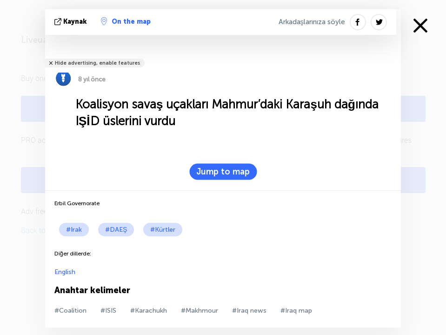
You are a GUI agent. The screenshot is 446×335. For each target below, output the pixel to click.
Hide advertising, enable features (97, 63)
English (64, 272)
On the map (126, 21)
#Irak (74, 230)
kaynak (71, 22)
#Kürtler (162, 230)
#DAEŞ (116, 230)
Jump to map (223, 172)
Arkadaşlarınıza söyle (312, 22)
